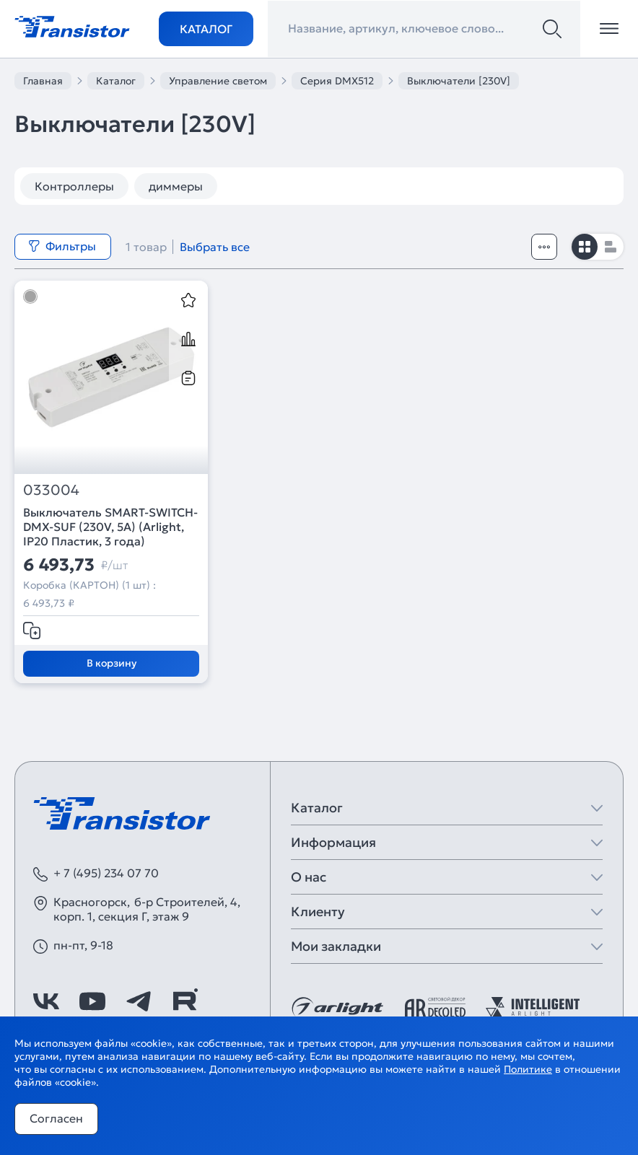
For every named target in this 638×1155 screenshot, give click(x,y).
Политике (528, 1069)
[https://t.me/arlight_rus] (139, 1001)
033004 (51, 490)
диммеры (176, 186)
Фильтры (62, 246)
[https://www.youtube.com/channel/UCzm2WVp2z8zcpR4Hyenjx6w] (92, 1001)
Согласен (56, 1118)
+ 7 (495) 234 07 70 (106, 873)
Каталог (206, 29)
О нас (308, 877)
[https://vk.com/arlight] (46, 1001)
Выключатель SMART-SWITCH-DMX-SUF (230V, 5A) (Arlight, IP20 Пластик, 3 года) (110, 526)
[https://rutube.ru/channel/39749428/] (185, 1001)
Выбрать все (215, 247)
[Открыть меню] (609, 29)
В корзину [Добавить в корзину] (111, 662)
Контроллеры (74, 186)
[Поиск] (552, 28)
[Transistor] (72, 25)
